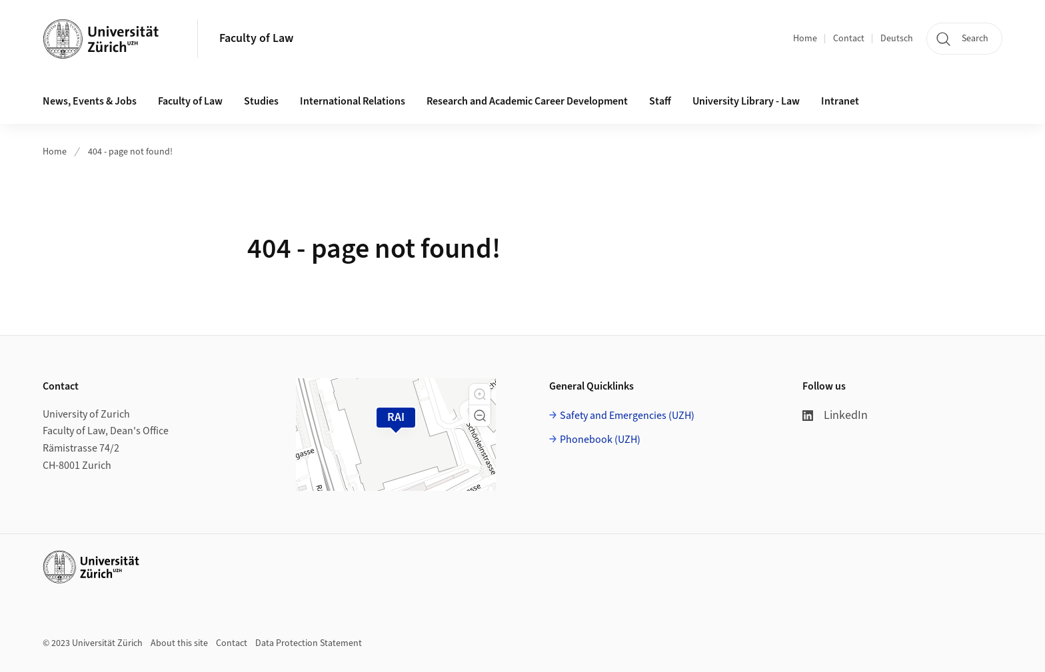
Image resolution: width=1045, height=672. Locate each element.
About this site (179, 643)
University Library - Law (746, 101)
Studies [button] (261, 101)
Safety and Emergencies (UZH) (627, 415)
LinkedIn (835, 415)
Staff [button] (660, 101)
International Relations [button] (352, 101)
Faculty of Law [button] (190, 101)
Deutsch (896, 38)
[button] (480, 394)
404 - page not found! (130, 152)
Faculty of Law (256, 38)
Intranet (840, 101)
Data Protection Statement (308, 643)
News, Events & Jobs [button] (90, 101)
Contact (848, 38)
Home (805, 38)
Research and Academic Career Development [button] (527, 101)
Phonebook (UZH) (600, 439)
